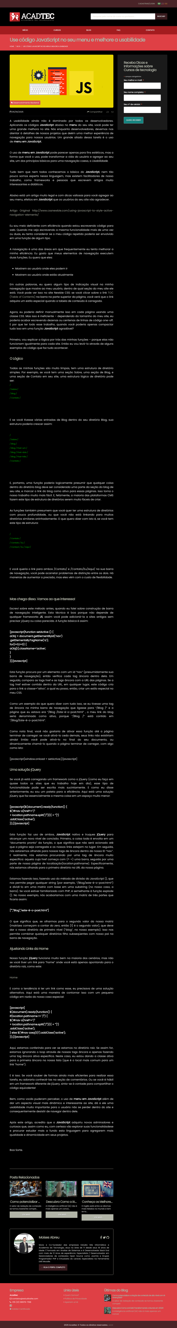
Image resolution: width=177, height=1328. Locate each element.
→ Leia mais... (25, 1214)
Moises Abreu (49, 1236)
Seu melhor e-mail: (134, 80)
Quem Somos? (72, 1293)
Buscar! (161, 16)
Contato (150, 30)
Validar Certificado (20, 1307)
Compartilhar (95, 111)
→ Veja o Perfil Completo (53, 1266)
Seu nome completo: (135, 92)
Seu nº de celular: (133, 104)
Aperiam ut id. (71, 1300)
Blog (88, 30)
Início (25, 30)
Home (12, 46)
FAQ (118, 30)
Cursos (57, 30)
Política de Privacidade (76, 1297)
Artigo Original (20, 210)
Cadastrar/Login (146, 3)
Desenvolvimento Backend (25, 102)
